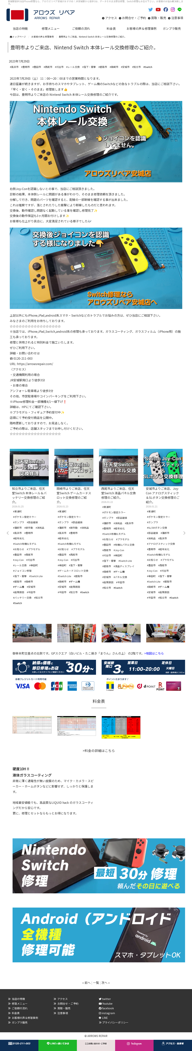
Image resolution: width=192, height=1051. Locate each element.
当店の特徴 (18, 999)
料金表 (16, 1013)
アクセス (111, 18)
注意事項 (177, 18)
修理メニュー (20, 1003)
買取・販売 (158, 18)
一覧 (96, 982)
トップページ (18, 36)
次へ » (105, 982)
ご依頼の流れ (20, 1008)
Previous (8, 533)
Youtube (105, 1003)
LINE (105, 1018)
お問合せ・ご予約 (134, 18)
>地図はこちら (154, 653)
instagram (107, 1013)
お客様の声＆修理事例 (25, 1018)
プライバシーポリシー (115, 1022)
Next (184, 533)
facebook (106, 1008)
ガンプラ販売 (20, 1022)
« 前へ (86, 982)
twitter (105, 999)
